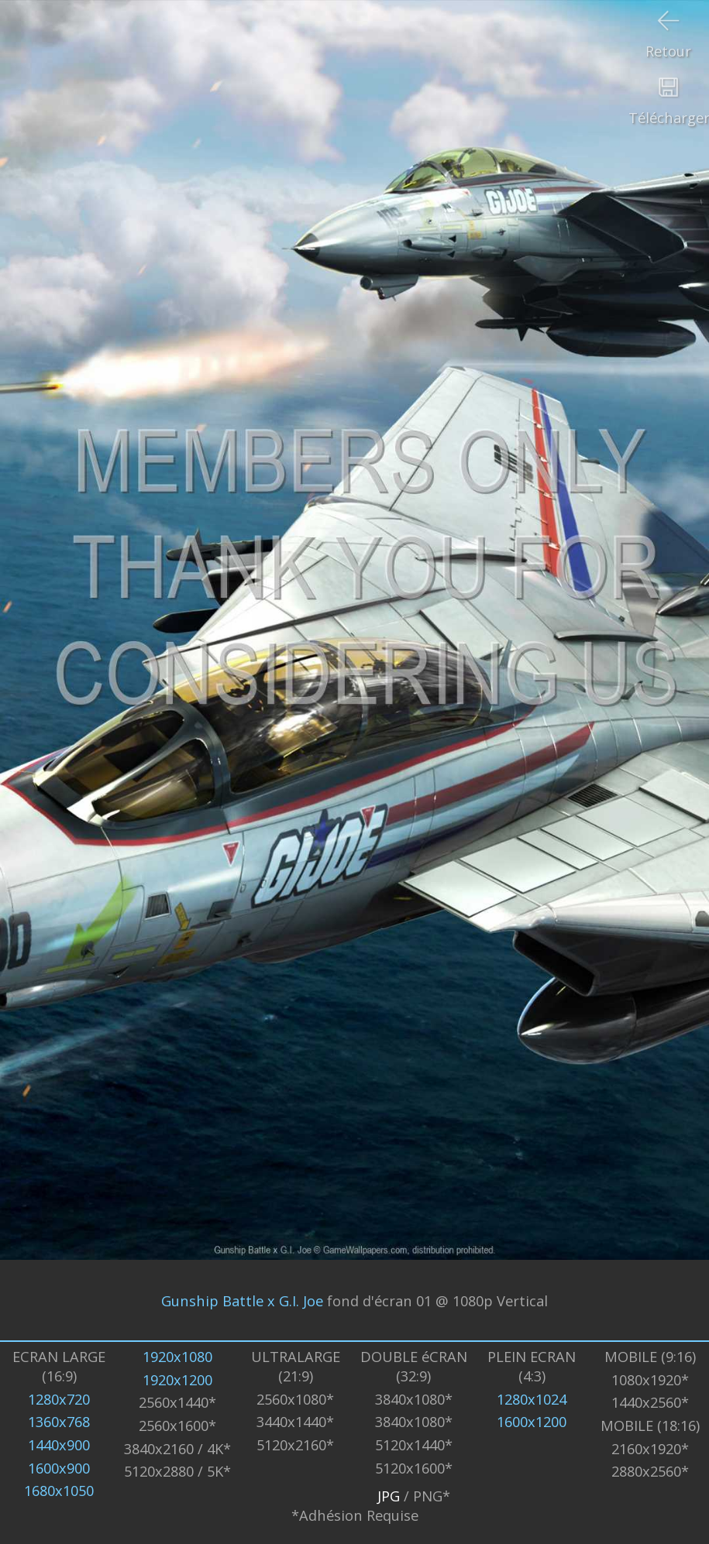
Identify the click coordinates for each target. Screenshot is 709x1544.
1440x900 (59, 1444)
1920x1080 (177, 1356)
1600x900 (59, 1467)
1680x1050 (59, 1490)
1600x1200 (531, 1421)
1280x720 (59, 1398)
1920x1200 (177, 1379)
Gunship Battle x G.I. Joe (242, 1299)
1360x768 (59, 1421)
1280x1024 (531, 1398)
